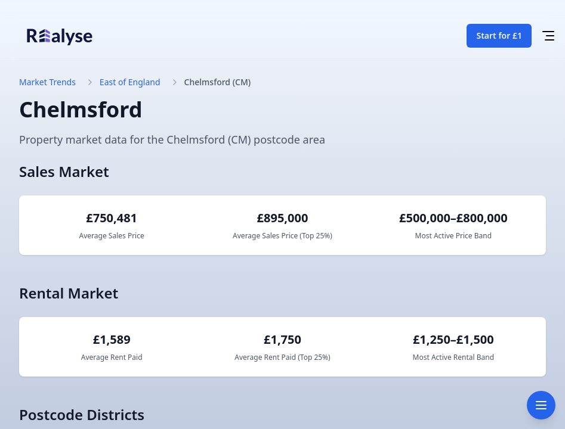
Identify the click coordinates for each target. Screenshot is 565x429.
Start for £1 (499, 35)
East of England (130, 82)
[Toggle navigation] (541, 405)
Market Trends (47, 82)
